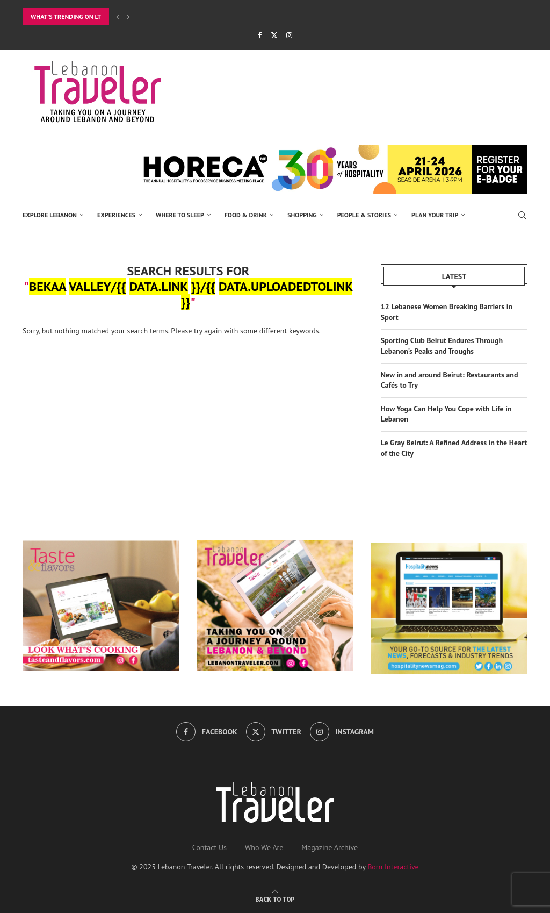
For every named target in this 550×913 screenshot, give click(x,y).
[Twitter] (274, 35)
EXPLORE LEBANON (50, 215)
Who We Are (264, 846)
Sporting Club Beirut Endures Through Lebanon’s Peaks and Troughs (442, 345)
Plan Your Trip (434, 215)
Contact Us (209, 846)
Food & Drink (246, 215)
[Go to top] (275, 898)
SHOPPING (302, 215)
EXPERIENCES (116, 215)
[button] (117, 16)
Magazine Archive (329, 846)
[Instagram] (289, 35)
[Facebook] (260, 35)
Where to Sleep (180, 215)
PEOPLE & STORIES (364, 215)
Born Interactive (393, 866)
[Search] (522, 215)
